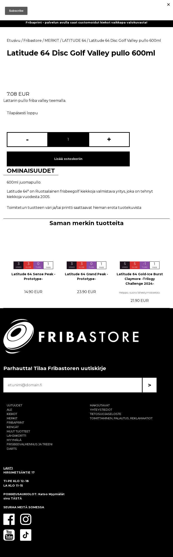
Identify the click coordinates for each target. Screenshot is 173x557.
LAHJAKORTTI (16, 435)
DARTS (12, 448)
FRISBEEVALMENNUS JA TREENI (29, 444)
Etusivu (13, 40)
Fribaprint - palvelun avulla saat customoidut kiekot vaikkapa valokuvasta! (86, 22)
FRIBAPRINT (15, 422)
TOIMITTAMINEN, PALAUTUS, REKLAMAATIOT (121, 418)
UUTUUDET (14, 405)
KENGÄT (13, 427)
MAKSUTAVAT (100, 405)
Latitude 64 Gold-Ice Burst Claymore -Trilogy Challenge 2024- (140, 279)
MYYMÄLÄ (14, 440)
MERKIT (12, 418)
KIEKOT (12, 414)
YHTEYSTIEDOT (101, 409)
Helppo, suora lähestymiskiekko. (139, 292)
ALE (9, 409)
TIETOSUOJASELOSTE (105, 414)
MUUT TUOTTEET (18, 431)
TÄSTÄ (16, 498)
